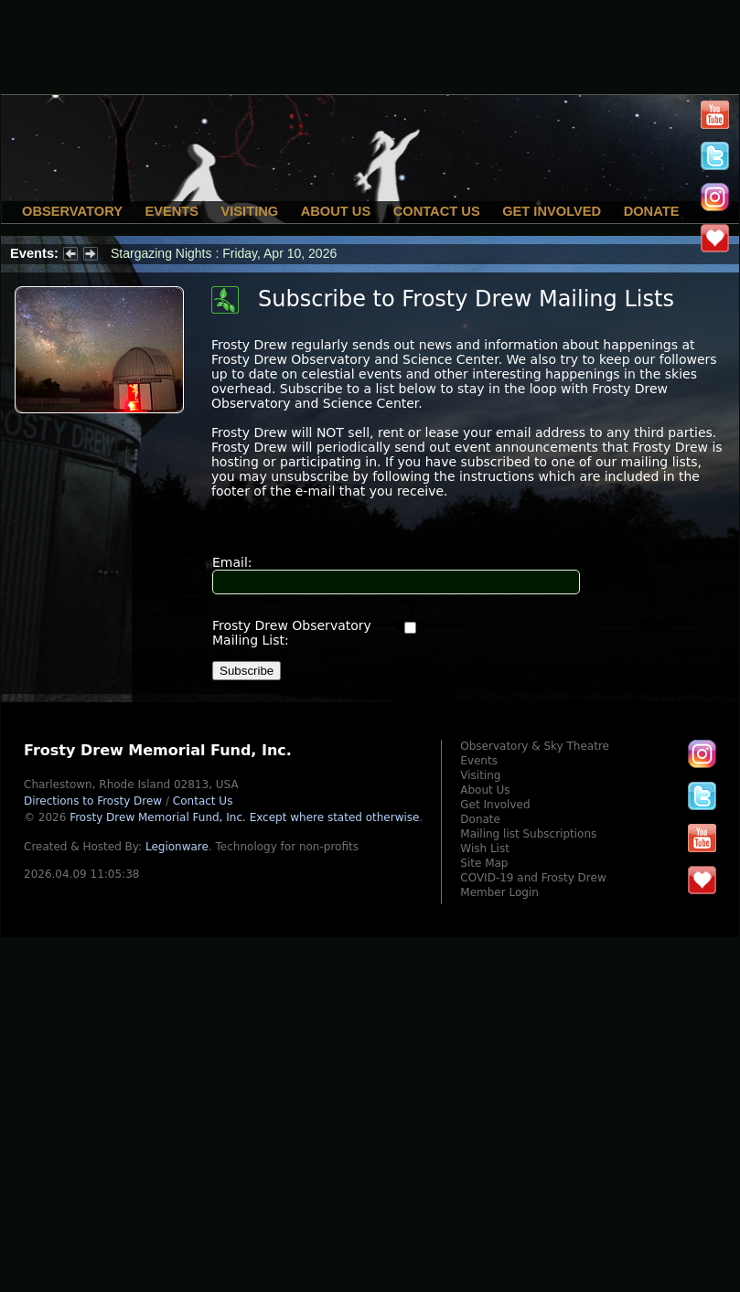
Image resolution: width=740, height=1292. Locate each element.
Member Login (499, 892)
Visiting (250, 211)
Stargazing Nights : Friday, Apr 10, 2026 (224, 253)
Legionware (177, 846)
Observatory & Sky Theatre (534, 746)
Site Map (484, 863)
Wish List (484, 848)
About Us (336, 211)
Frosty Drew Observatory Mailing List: (291, 632)
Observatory (72, 211)
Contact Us (436, 211)
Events (171, 211)
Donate (652, 211)
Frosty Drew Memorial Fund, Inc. (244, 817)
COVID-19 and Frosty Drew (533, 877)
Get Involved (551, 211)
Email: (232, 562)
